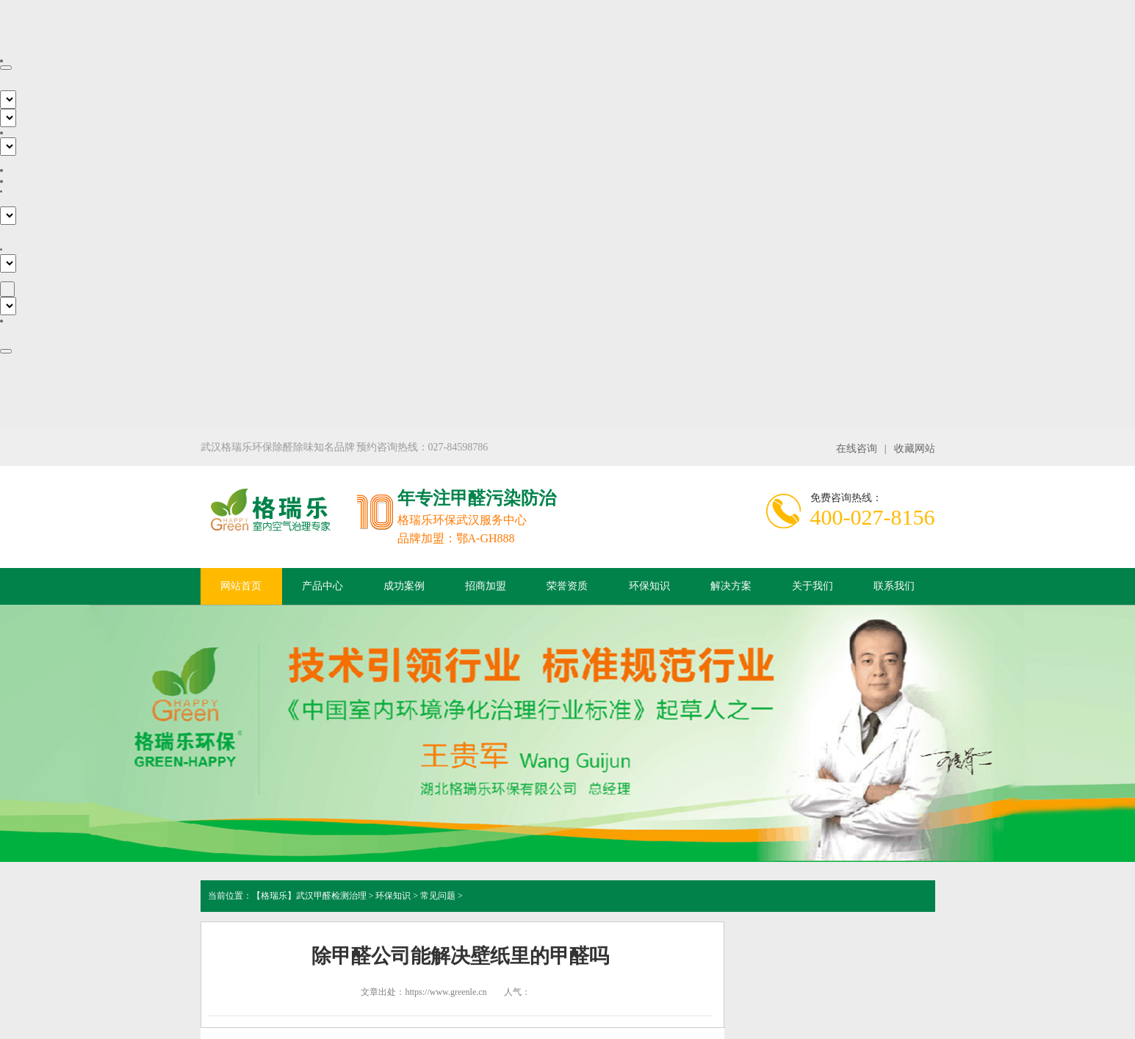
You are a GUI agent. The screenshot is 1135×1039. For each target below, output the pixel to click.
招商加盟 (485, 586)
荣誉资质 (567, 586)
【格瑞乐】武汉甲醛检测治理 (309, 896)
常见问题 (437, 896)
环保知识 (649, 586)
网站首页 (241, 586)
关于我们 (812, 586)
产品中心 (322, 586)
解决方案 (731, 586)
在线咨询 (856, 448)
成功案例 (404, 586)
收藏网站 (914, 448)
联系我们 (894, 586)
